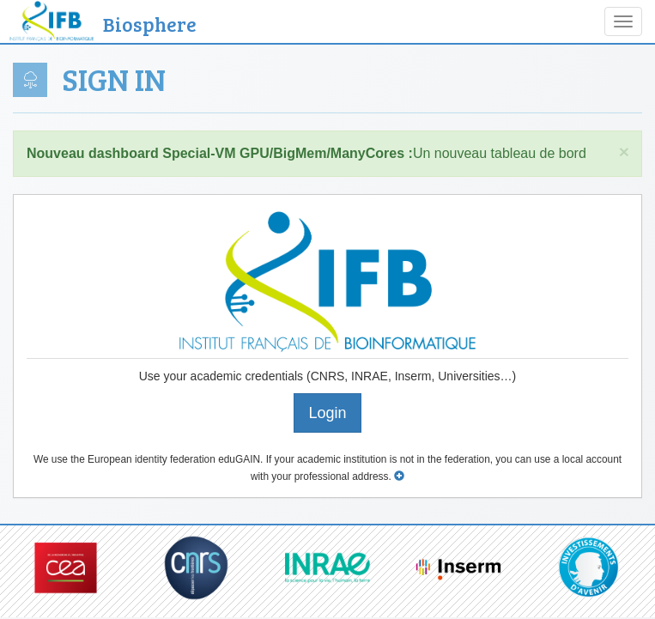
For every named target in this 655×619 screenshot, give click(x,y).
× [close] (624, 152)
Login (327, 413)
